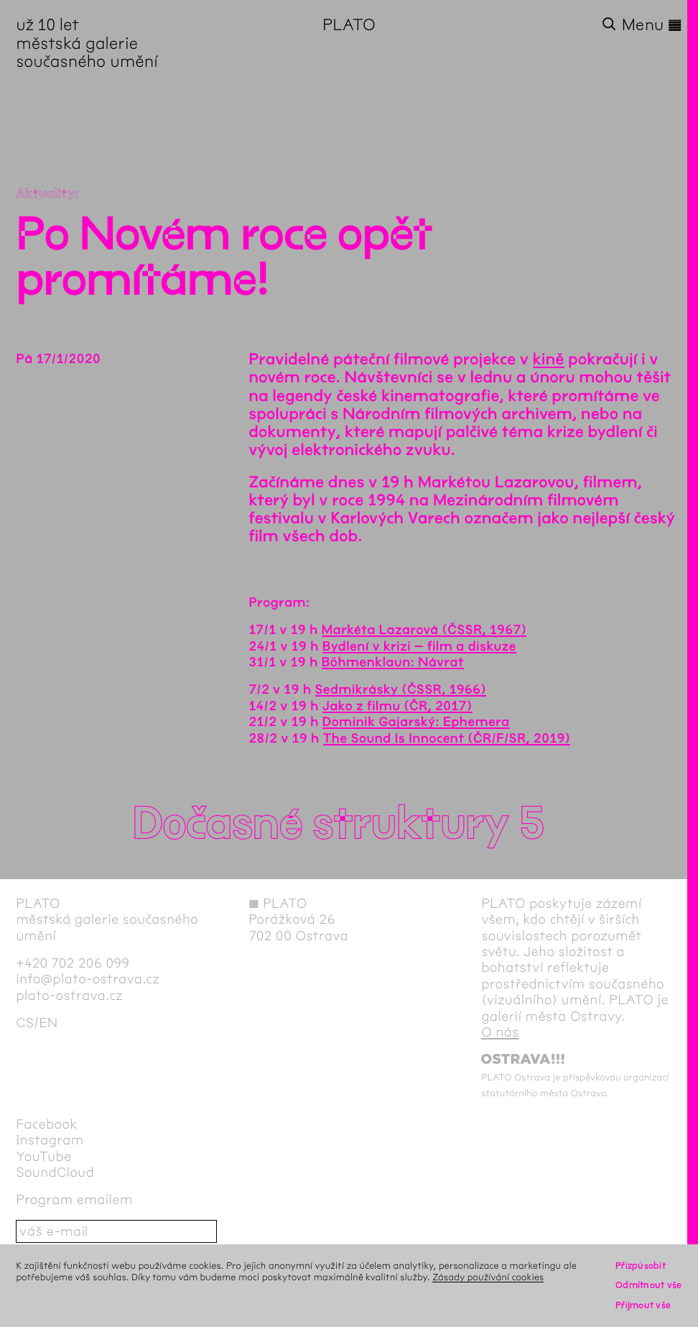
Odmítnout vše (648, 1285)
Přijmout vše (643, 1305)
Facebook (47, 1124)
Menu (652, 25)
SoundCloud (55, 1172)
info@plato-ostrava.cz (87, 979)
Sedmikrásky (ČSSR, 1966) (401, 689)
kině (548, 359)
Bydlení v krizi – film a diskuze (419, 646)
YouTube (43, 1156)
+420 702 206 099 (72, 963)
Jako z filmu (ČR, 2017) (397, 706)
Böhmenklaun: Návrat (393, 662)
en (48, 1023)
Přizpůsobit (640, 1265)
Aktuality (45, 193)
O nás (499, 1032)
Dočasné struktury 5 (338, 824)
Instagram (49, 1140)
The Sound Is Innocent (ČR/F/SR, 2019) (447, 738)
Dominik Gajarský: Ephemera (416, 722)
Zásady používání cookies (488, 1277)
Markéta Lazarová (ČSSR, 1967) (424, 630)
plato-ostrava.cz (69, 995)
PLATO (349, 25)
